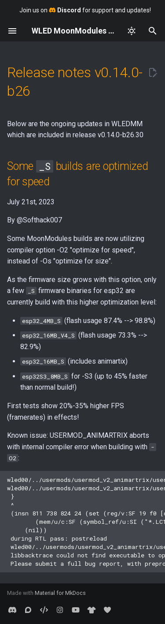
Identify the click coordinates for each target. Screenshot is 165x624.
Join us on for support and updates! (85, 10)
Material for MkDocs (60, 593)
